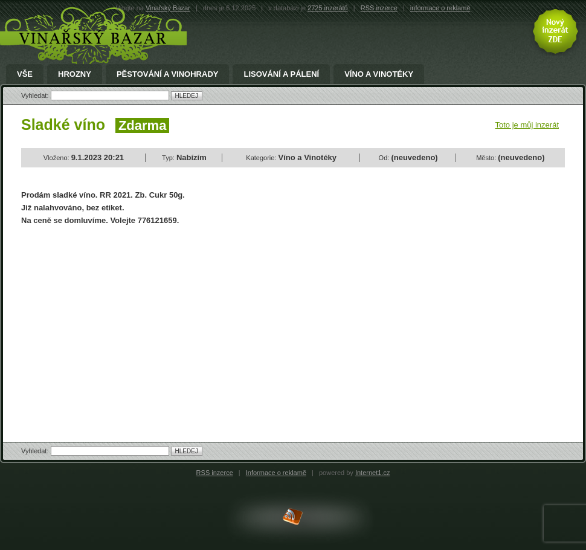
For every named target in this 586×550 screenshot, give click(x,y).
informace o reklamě (440, 7)
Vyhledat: (36, 95)
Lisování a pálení (281, 74)
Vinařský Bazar (168, 7)
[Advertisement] (122, 323)
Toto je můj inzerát (527, 124)
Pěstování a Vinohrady (168, 74)
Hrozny (74, 74)
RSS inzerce (379, 7)
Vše (24, 74)
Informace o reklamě (276, 472)
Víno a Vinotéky (378, 74)
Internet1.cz (372, 472)
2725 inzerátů (327, 7)
